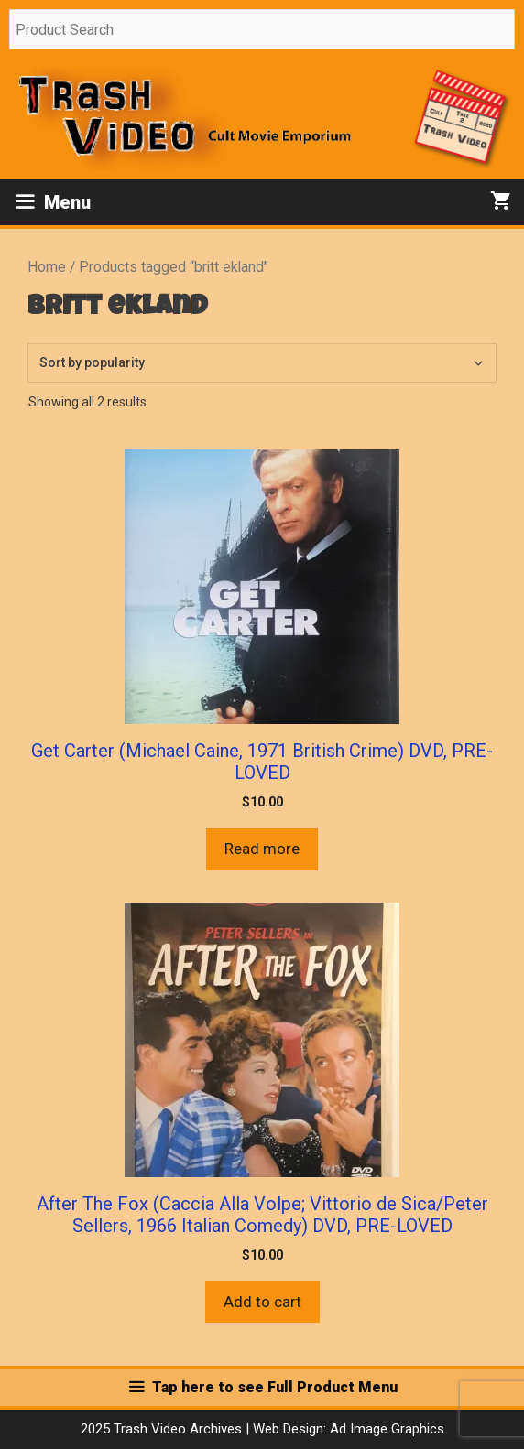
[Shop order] (262, 363)
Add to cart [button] (262, 1301)
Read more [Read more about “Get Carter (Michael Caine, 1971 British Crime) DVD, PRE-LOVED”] (262, 848)
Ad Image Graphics (385, 1429)
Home (46, 267)
